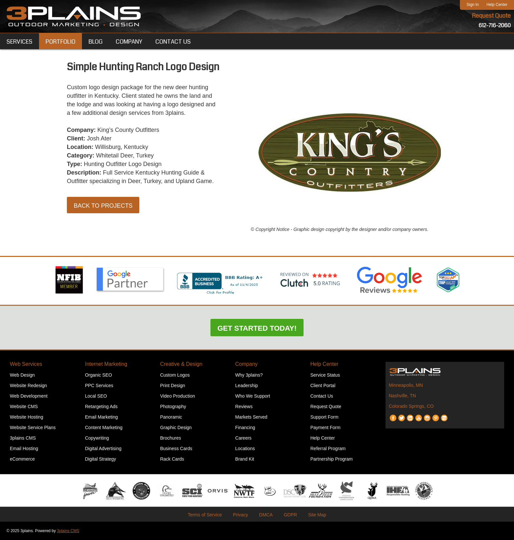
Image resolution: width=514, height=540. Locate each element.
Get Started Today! (257, 328)
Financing (245, 427)
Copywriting (97, 438)
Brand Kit (244, 459)
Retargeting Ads (101, 406)
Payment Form (325, 427)
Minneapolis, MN (406, 385)
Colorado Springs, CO (411, 406)
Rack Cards (172, 459)
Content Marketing (103, 427)
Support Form (324, 417)
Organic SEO (98, 375)
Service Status (325, 375)
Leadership (246, 385)
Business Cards (176, 448)
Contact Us (321, 396)
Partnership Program (331, 459)
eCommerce (22, 459)
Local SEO (96, 396)
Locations (245, 448)
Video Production (177, 396)
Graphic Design (176, 427)
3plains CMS (23, 438)
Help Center (496, 4)
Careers (243, 438)
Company (246, 364)
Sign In (472, 4)
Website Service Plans (33, 427)
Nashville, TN (402, 395)
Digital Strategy (100, 459)
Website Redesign (28, 385)
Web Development (29, 396)
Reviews (244, 406)
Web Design (22, 375)
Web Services (26, 364)
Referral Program (328, 448)
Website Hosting (26, 417)
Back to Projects (103, 205)
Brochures (170, 438)
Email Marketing (101, 417)
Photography (173, 406)
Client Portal (322, 385)
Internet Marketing (106, 364)
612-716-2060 (495, 25)
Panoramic (171, 417)
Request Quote (491, 15)
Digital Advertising (103, 448)
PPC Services (99, 385)
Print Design (172, 385)
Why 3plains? (249, 375)
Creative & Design (181, 364)
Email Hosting (24, 448)
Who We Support (252, 396)
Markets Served (251, 417)
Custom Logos (174, 375)
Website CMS (24, 406)
